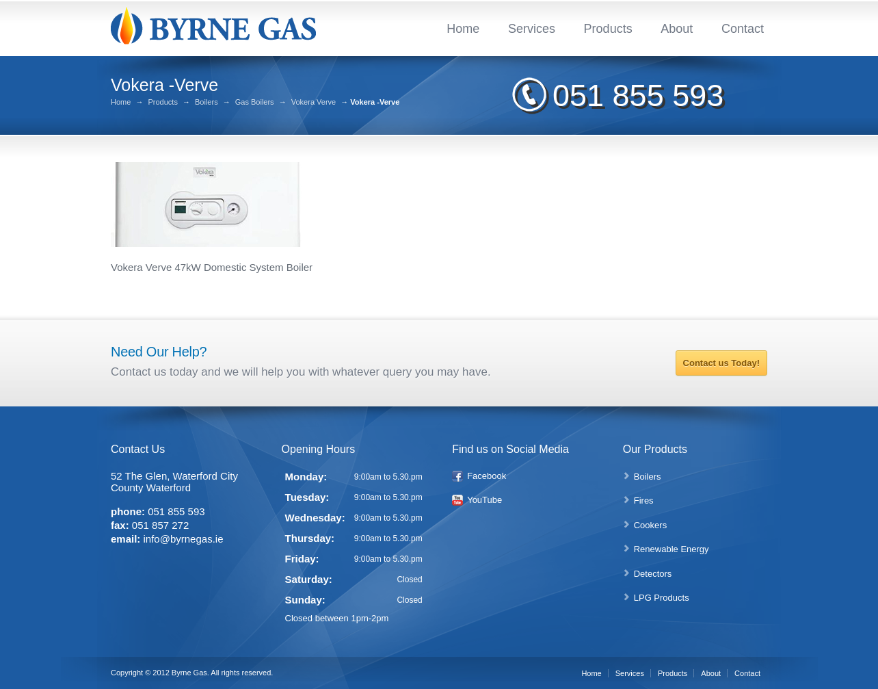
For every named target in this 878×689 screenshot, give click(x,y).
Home (463, 29)
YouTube (484, 500)
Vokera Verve (313, 102)
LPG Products (661, 598)
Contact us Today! (721, 363)
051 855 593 (638, 95)
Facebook (486, 476)
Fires (644, 500)
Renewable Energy (671, 549)
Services (531, 29)
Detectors (653, 574)
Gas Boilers (254, 102)
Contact (742, 29)
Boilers (206, 102)
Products (608, 29)
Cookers (650, 525)
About (677, 29)
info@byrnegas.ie (184, 539)
